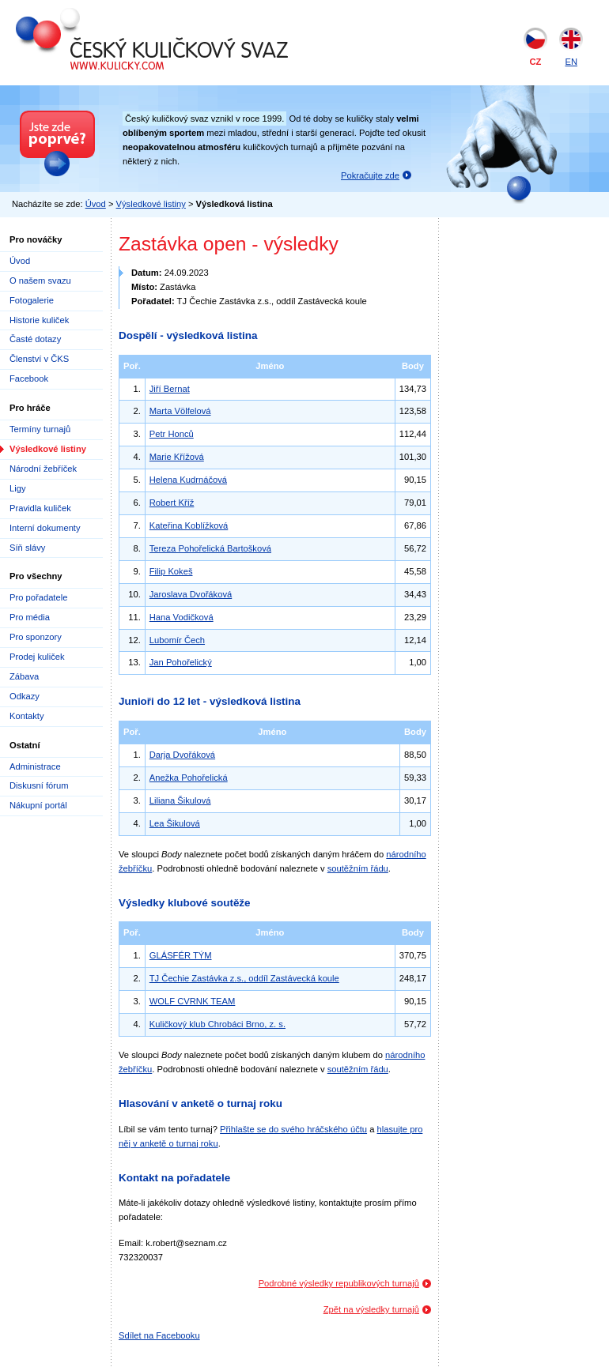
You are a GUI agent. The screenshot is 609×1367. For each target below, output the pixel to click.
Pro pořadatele (38, 597)
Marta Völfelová (180, 411)
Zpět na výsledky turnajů (371, 1309)
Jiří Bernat (169, 389)
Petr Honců (171, 434)
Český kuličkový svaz (88, 14)
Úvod (95, 204)
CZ (536, 61)
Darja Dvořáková (182, 754)
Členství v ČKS (39, 358)
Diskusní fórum (39, 785)
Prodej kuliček (37, 656)
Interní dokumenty (45, 528)
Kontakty (26, 716)
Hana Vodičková (181, 617)
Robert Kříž (172, 502)
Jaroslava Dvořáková (190, 594)
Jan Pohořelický (180, 662)
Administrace (35, 766)
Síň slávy (27, 547)
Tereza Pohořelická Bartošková (210, 548)
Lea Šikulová (174, 823)
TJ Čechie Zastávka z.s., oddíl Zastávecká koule (244, 978)
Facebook (28, 378)
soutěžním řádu (357, 868)
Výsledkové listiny (151, 204)
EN (571, 61)
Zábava (24, 676)
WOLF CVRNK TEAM (192, 1001)
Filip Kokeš (171, 571)
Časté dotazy (35, 339)
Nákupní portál (38, 805)
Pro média (29, 617)
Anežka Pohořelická (188, 777)
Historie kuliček (39, 320)
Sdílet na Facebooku (159, 1335)
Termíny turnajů (39, 429)
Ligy (17, 488)
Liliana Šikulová (180, 800)
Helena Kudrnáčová (188, 479)
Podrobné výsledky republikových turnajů (339, 1283)
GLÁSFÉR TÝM (180, 955)
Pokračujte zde (370, 175)
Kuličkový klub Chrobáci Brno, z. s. (217, 1024)
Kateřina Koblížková (189, 525)
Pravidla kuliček (40, 508)
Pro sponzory (35, 637)
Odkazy (24, 696)
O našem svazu (40, 280)
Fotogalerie (31, 300)
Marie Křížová (176, 456)
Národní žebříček (43, 468)
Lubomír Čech (177, 640)
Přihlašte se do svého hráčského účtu (293, 1129)
